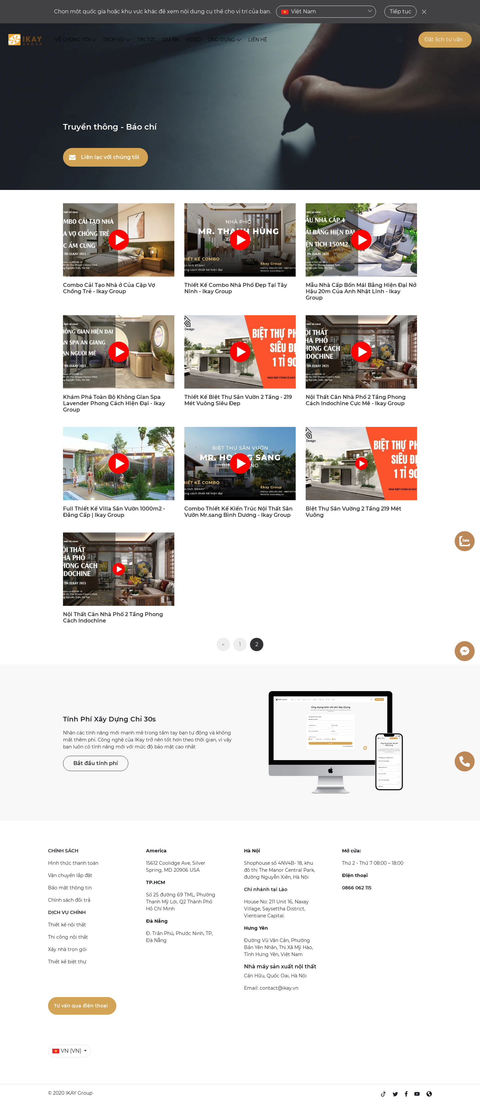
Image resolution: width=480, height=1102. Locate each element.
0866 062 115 (356, 888)
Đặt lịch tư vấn (443, 39)
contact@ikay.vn (279, 988)
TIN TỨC (146, 40)
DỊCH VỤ (117, 40)
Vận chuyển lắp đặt (70, 875)
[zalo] (464, 541)
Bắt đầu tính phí (95, 763)
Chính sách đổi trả (69, 900)
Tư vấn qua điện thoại (81, 1006)
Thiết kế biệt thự (67, 962)
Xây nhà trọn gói (67, 949)
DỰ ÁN (171, 40)
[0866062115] (464, 761)
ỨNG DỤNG (225, 40)
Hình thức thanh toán (73, 863)
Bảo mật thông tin (70, 888)
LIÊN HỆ (257, 40)
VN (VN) (67, 1051)
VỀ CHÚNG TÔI (76, 40)
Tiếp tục (400, 11)
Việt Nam (326, 11)
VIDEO (193, 40)
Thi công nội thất (68, 937)
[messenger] (464, 651)
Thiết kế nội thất (67, 925)
